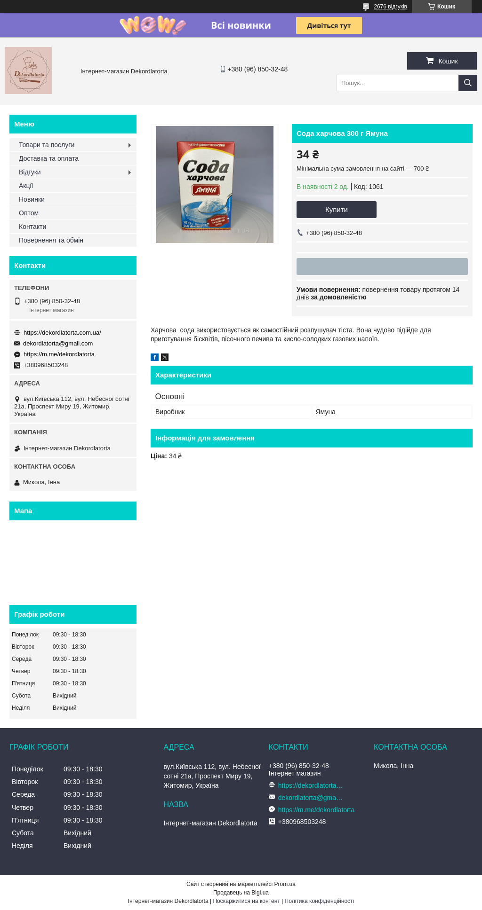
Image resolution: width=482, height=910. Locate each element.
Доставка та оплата (49, 158)
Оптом (29, 213)
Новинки (32, 199)
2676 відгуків (390, 6)
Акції (26, 185)
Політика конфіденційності (319, 901)
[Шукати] (467, 83)
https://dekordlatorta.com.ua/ (62, 332)
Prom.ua (285, 884)
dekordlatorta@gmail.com (58, 343)
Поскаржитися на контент (246, 901)
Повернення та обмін (51, 240)
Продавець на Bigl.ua (241, 892)
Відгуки (30, 172)
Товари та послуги (46, 145)
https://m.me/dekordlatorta (59, 354)
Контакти (32, 226)
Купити (336, 209)
